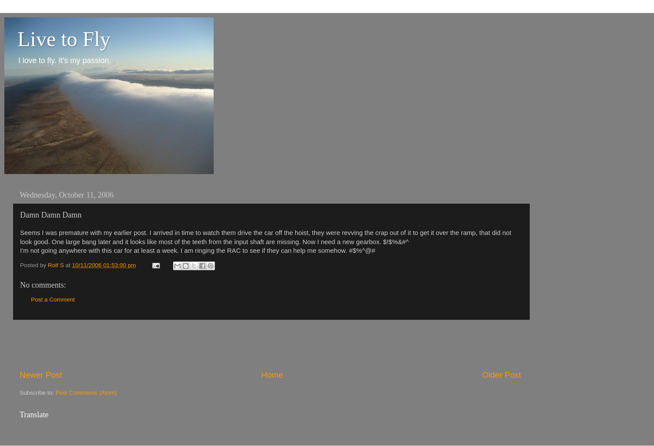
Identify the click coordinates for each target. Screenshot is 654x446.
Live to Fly (63, 38)
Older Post (501, 374)
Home (272, 374)
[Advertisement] (270, 345)
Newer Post (41, 374)
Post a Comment (53, 299)
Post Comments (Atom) (86, 392)
